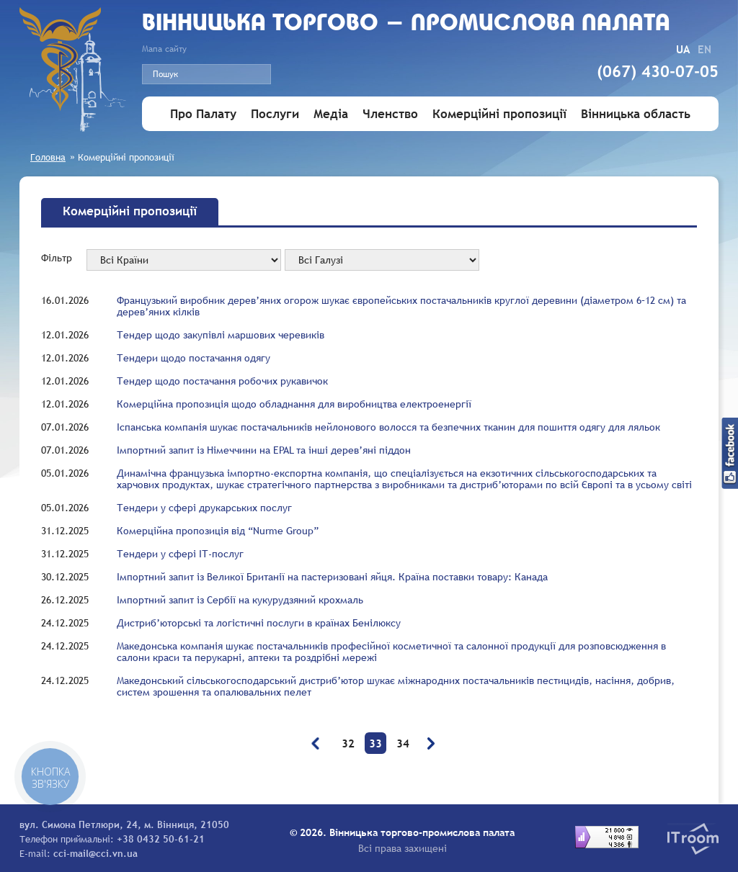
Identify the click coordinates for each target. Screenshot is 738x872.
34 (402, 743)
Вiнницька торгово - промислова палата (406, 24)
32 (348, 743)
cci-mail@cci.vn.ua (95, 853)
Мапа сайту (164, 49)
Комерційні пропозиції (499, 114)
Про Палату (203, 114)
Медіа (331, 114)
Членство (390, 114)
